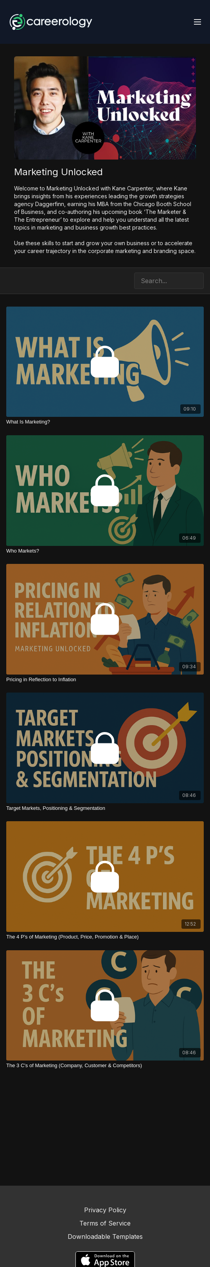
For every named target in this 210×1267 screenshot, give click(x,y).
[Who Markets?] (105, 551)
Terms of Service (105, 1223)
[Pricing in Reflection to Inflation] (105, 680)
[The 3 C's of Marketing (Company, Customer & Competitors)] (105, 1066)
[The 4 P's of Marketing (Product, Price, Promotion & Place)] (105, 937)
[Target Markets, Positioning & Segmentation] (105, 808)
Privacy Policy (105, 1210)
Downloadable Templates (105, 1236)
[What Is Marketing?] (105, 422)
